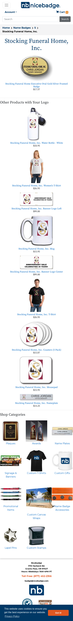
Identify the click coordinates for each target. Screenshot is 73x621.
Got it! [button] (58, 613)
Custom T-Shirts (36, 473)
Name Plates (62, 443)
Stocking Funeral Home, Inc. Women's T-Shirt (36, 185)
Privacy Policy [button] (12, 616)
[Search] (31, 19)
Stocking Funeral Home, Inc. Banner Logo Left (36, 208)
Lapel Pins (11, 547)
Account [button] (10, 12)
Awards (36, 443)
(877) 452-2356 (42, 576)
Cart (62, 12)
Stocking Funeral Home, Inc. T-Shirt (36, 314)
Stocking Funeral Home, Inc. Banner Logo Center (36, 271)
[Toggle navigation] (6, 5)
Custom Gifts (62, 473)
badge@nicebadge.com (36, 581)
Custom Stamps (36, 547)
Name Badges (22, 27)
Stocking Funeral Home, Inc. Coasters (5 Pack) (36, 349)
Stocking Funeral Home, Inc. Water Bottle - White (36, 142)
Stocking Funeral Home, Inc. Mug (36, 248)
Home (6, 27)
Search (65, 19)
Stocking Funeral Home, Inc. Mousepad (36, 387)
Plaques (10, 443)
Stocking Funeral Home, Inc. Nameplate (36, 403)
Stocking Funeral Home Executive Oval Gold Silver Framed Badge (36, 85)
